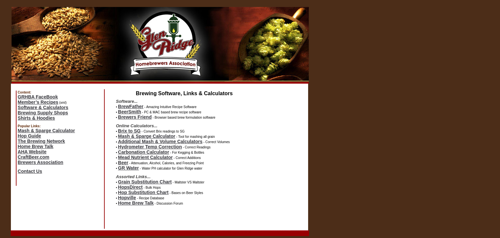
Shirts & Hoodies (36, 118)
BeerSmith (129, 111)
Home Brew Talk (36, 146)
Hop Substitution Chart (143, 192)
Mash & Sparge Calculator (46, 130)
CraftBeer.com (34, 157)
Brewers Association (40, 162)
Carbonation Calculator (143, 152)
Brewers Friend (135, 117)
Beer (123, 162)
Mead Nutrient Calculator (145, 157)
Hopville (127, 197)
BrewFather (130, 106)
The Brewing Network (41, 141)
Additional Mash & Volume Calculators (160, 141)
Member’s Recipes (38, 102)
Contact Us (30, 171)
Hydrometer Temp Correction (150, 146)
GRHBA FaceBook (38, 96)
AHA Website (32, 151)
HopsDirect (130, 187)
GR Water (128, 168)
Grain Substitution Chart (145, 181)
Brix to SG (129, 131)
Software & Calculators (43, 107)
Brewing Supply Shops (43, 112)
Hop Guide (29, 136)
